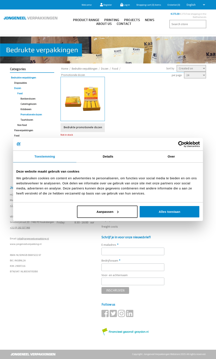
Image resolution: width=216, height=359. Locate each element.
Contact (124, 24)
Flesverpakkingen (23, 130)
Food (20, 93)
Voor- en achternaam (114, 275)
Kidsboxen (25, 109)
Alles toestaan (169, 211)
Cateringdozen (28, 103)
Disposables (20, 82)
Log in (125, 4)
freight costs (109, 226)
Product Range (86, 20)
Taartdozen (26, 119)
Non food (22, 125)
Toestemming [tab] (44, 156)
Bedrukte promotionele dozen (83, 127)
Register (106, 4)
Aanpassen (108, 211)
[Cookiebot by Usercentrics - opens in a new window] (181, 144)
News (149, 20)
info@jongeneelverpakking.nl (33, 238)
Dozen (17, 88)
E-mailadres (110, 244)
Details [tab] (108, 156)
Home (64, 68)
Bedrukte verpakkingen (23, 77)
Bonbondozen (27, 98)
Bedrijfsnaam (111, 260)
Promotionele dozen (31, 114)
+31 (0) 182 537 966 (20, 227)
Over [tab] (171, 156)
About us (104, 24)
